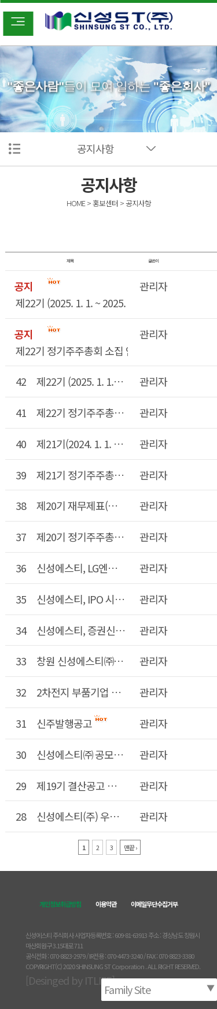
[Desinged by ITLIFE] (70, 980)
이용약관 (105, 904)
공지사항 (95, 148)
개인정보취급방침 (60, 904)
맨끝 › (130, 847)
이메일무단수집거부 (154, 904)
